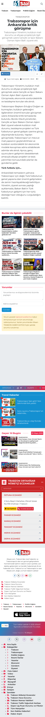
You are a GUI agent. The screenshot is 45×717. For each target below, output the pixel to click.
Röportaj (10, 679)
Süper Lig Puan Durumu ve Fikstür (16, 591)
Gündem (37, 606)
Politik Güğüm (29, 11)
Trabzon (5, 11)
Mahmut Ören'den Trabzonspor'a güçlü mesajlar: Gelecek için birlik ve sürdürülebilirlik (32, 231)
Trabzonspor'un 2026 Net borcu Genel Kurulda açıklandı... (11, 253)
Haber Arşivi (7, 598)
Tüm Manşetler (8, 594)
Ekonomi (27, 606)
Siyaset (5, 609)
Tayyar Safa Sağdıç (12, 79)
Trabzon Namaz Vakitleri (12, 587)
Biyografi (10, 682)
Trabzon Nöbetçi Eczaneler (13, 582)
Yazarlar (18, 606)
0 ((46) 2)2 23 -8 (25, 509)
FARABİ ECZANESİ (12, 515)
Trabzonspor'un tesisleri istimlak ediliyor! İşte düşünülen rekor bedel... (11, 273)
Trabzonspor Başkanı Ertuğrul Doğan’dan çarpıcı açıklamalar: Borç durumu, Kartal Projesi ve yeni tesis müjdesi (33, 275)
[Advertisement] (22, 360)
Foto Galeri (11, 671)
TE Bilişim (28, 633)
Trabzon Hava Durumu (11, 584)
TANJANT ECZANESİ (13, 527)
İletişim (9, 690)
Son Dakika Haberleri (11, 596)
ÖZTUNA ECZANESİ (13, 495)
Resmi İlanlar (7, 606)
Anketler (10, 684)
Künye (8, 687)
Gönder (6, 310)
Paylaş (5, 74)
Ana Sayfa (10, 644)
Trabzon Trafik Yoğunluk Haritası (15, 589)
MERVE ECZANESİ (12, 533)
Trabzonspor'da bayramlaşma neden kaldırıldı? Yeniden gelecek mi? (10, 231)
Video (8, 674)
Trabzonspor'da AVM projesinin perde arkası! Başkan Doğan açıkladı (32, 253)
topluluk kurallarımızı (24, 317)
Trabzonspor (16, 11)
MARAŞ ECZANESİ (12, 521)
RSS (5, 626)
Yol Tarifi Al (10, 509)
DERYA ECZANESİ (12, 539)
